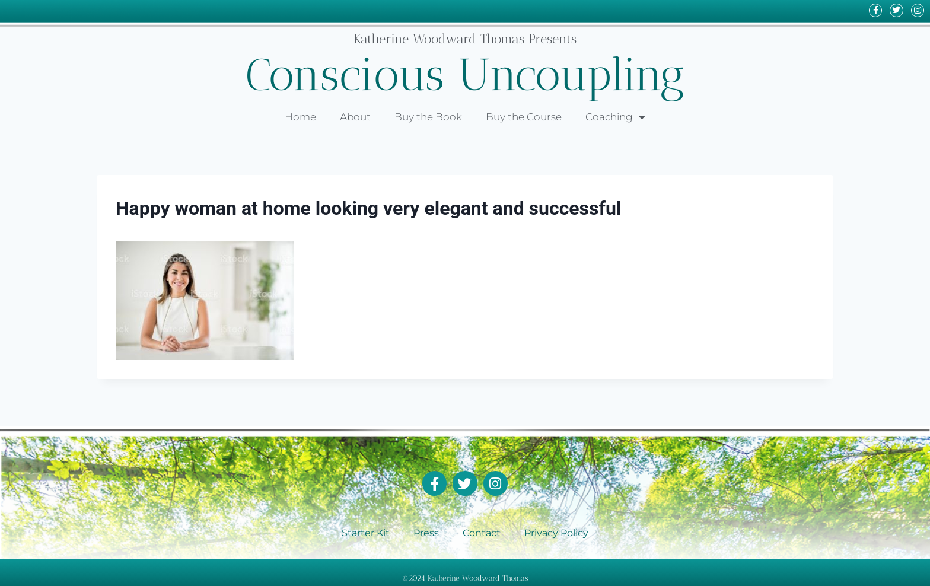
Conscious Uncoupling (465, 74)
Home (300, 117)
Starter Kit (366, 532)
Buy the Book (428, 117)
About (355, 117)
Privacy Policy (556, 532)
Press (426, 532)
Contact (482, 532)
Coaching (615, 117)
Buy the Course (524, 117)
